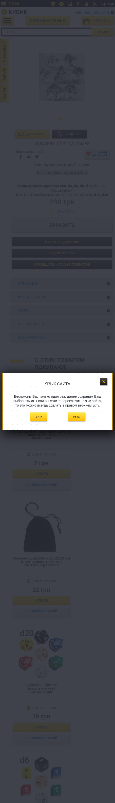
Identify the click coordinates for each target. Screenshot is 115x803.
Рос (76, 417)
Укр (38, 417)
